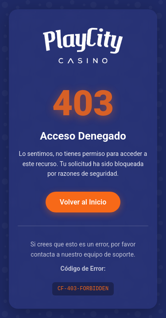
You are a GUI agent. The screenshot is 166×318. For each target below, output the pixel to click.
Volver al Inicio (83, 202)
